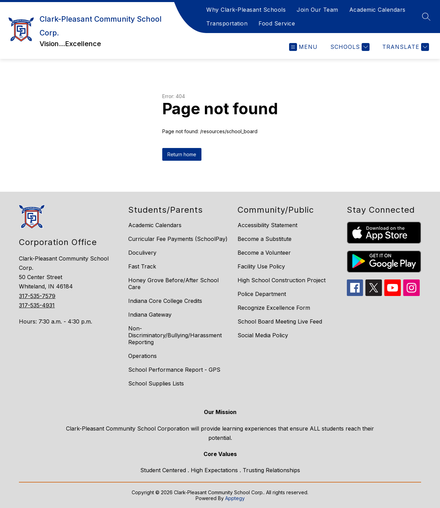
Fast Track (142, 266)
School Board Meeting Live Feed (280, 321)
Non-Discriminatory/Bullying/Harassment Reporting (175, 335)
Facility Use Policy (261, 266)
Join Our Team (317, 9)
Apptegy (235, 498)
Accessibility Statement (267, 225)
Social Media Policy (263, 335)
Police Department (262, 293)
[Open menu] (303, 47)
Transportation (227, 23)
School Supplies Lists (156, 383)
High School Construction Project (282, 280)
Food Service (276, 23)
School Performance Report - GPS (174, 369)
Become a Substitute (265, 238)
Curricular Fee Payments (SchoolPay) (178, 238)
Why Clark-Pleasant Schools (246, 9)
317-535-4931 (37, 305)
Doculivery (142, 252)
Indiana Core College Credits (165, 300)
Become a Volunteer (264, 252)
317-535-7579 (37, 296)
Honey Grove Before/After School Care (173, 283)
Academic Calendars (377, 9)
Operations (142, 355)
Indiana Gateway (150, 314)
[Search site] (426, 16)
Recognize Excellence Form (274, 307)
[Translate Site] (405, 47)
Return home (181, 154)
